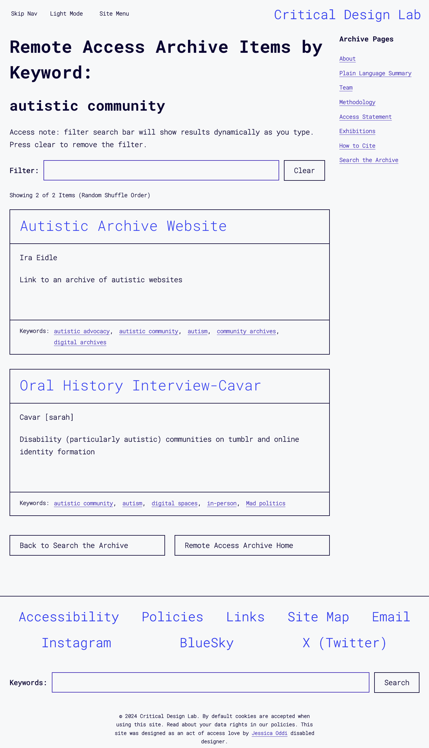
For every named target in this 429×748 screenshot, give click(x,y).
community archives (246, 331)
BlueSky (207, 642)
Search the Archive (368, 159)
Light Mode (66, 13)
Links (245, 616)
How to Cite (357, 145)
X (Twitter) (345, 642)
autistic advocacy (82, 331)
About (347, 58)
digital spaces (175, 503)
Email (391, 616)
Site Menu (114, 13)
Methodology (357, 102)
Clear (304, 170)
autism (197, 331)
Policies (172, 616)
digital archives (80, 342)
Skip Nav (24, 13)
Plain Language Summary (375, 73)
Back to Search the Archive (74, 545)
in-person (222, 503)
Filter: (24, 170)
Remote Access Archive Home (239, 545)
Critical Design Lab (347, 14)
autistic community (148, 331)
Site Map (318, 616)
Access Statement (365, 116)
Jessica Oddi (269, 733)
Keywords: (28, 682)
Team (345, 87)
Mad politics (265, 503)
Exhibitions (357, 131)
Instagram (76, 642)
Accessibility (68, 616)
